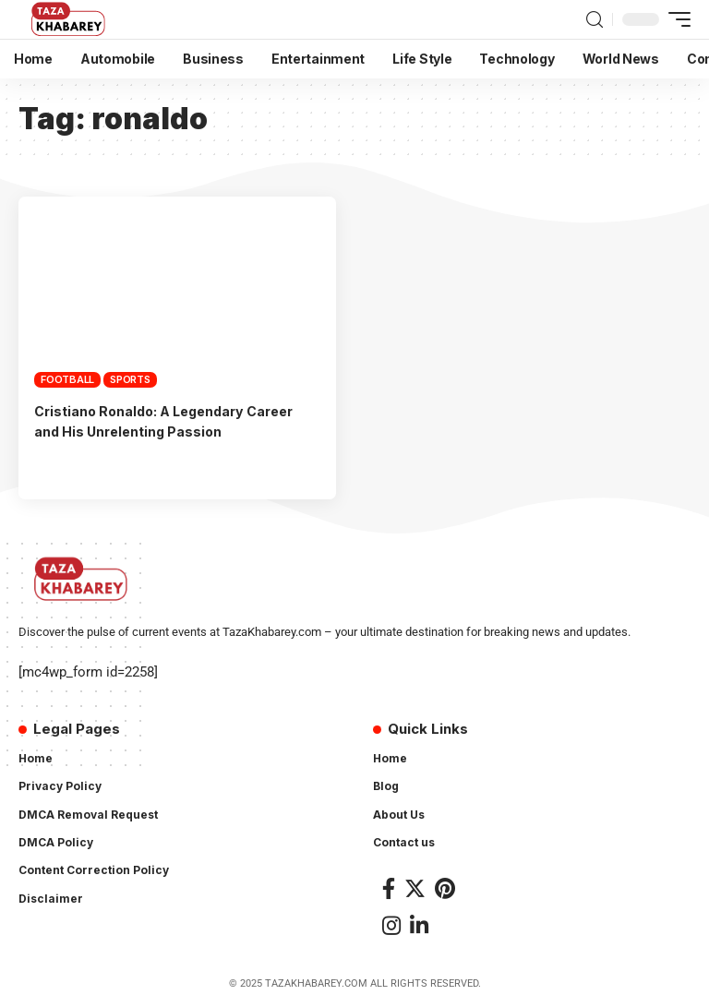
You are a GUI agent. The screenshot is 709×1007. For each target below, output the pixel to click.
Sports (130, 379)
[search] (594, 20)
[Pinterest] (445, 888)
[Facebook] (389, 888)
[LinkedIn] (419, 925)
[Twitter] (415, 888)
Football (67, 379)
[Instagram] (391, 925)
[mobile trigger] (675, 19)
